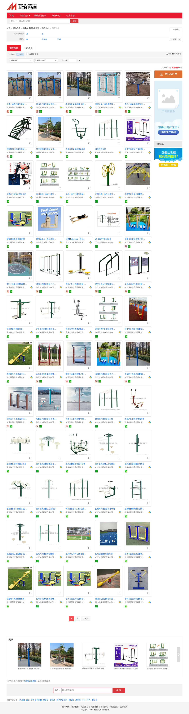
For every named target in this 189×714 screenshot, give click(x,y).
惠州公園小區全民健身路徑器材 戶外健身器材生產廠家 (105, 194)
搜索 (74, 21)
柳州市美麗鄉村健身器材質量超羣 (76, 599)
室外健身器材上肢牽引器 (46, 509)
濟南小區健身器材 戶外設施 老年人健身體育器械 (46, 284)
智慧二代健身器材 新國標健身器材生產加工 (46, 419)
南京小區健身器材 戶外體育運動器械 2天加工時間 (76, 374)
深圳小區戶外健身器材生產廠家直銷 (76, 194)
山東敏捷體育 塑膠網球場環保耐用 (105, 554)
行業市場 (70, 15)
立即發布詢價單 (30, 681)
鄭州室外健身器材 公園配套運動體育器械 (76, 104)
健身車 (78, 700)
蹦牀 (28, 700)
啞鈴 (83, 700)
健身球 (52, 700)
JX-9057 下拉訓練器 (103, 239)
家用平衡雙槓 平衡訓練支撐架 (135, 149)
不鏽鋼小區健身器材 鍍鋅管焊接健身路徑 (135, 374)
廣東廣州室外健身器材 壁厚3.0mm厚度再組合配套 (135, 284)
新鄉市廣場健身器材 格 (16, 239)
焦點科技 (97, 710)
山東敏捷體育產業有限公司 (76, 152)
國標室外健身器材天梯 (104, 419)
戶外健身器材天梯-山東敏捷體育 (76, 509)
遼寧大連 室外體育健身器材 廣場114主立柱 (105, 284)
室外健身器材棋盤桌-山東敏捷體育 (46, 464)
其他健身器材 (62, 700)
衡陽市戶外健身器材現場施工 (135, 194)
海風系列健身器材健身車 (75, 149)
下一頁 (85, 618)
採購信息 (25, 15)
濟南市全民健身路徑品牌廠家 (17, 374)
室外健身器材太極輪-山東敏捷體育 (17, 509)
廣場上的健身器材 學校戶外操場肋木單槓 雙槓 (46, 104)
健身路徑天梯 (100, 149)
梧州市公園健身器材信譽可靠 (135, 329)
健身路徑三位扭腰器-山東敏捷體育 (17, 554)
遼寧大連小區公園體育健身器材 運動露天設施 (105, 104)
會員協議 (114, 707)
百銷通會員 (32, 54)
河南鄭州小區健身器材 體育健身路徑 (17, 149)
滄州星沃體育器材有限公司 (46, 152)
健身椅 (45, 700)
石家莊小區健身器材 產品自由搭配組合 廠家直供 (17, 419)
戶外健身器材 (36, 700)
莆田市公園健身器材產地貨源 (105, 599)
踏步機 (22, 700)
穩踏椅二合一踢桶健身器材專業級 (46, 239)
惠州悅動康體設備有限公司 (105, 197)
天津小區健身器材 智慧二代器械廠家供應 (76, 419)
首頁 (12, 15)
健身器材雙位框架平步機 (75, 464)
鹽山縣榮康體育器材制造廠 (135, 197)
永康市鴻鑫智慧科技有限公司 (135, 152)
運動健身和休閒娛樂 (31, 28)
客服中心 (84, 707)
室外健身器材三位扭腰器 (105, 464)
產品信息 (14, 48)
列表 (12, 54)
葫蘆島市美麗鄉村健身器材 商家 (17, 599)
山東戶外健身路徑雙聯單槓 (46, 554)
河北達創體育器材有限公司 (17, 107)
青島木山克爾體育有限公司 (46, 242)
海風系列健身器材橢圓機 (134, 419)
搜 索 (118, 690)
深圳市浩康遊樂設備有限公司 (46, 197)
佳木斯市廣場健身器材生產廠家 (46, 599)
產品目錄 (16, 28)
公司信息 (28, 48)
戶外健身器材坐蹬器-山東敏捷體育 (46, 329)
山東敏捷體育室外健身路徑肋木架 (135, 509)
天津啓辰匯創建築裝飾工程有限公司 (105, 242)
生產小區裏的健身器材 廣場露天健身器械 (17, 104)
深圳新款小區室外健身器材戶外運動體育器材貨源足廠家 (46, 194)
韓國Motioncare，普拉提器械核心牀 (76, 239)
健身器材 (45, 28)
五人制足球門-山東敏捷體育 (76, 554)
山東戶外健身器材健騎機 (105, 509)
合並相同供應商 (173, 53)
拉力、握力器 (92, 700)
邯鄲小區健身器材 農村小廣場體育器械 (17, 284)
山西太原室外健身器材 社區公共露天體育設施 (46, 374)
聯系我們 (75, 707)
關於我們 (65, 707)
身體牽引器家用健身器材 (16, 194)
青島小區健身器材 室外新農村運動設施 (135, 104)
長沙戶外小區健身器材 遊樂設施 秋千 (76, 284)
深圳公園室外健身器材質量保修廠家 (105, 329)
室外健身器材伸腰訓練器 (16, 464)
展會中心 (56, 15)
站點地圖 (94, 707)
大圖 (20, 54)
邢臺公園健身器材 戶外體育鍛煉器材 (135, 239)
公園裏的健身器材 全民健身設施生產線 (105, 374)
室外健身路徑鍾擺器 (15, 329)
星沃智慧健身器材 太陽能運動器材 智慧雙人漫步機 (46, 149)
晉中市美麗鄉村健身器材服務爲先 (135, 599)
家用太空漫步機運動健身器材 (76, 329)
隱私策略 (104, 707)
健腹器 (71, 700)
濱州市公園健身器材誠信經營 (135, 554)
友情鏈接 (123, 707)
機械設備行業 (40, 15)
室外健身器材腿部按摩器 (134, 464)
